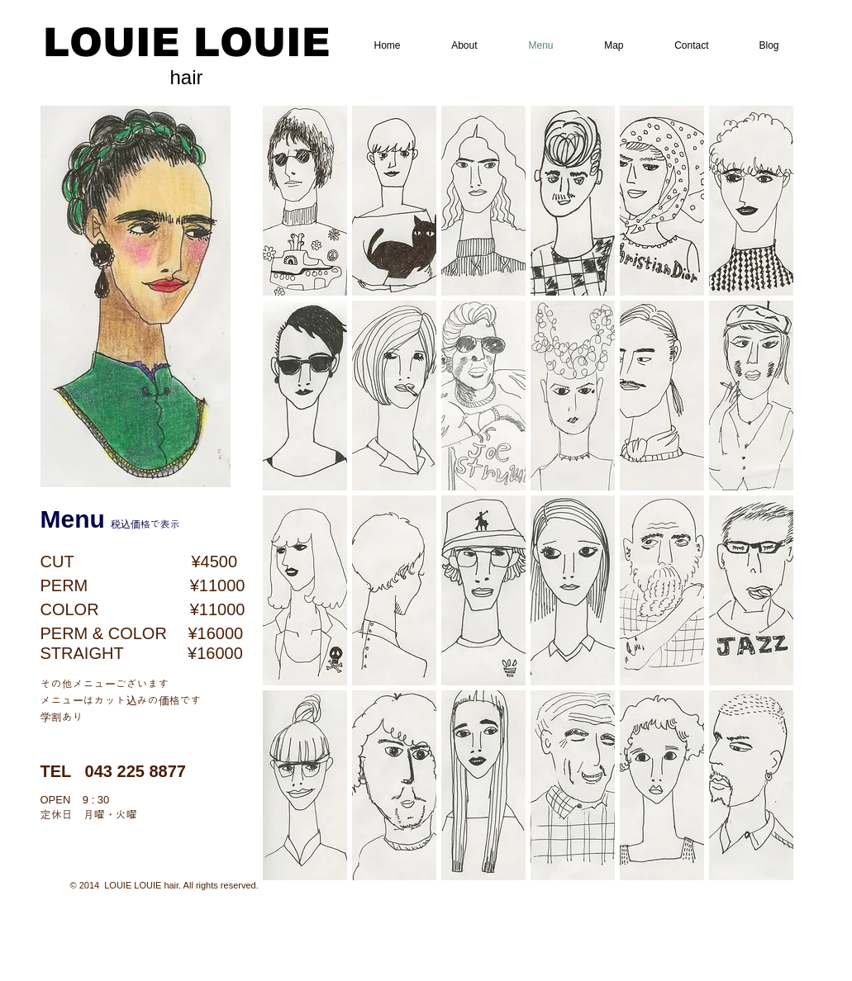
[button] (305, 201)
